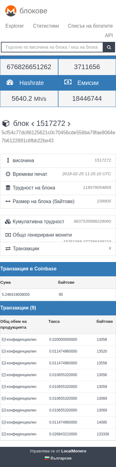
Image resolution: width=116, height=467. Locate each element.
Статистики (46, 26)
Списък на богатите (90, 26)
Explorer (15, 26)
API (109, 35)
